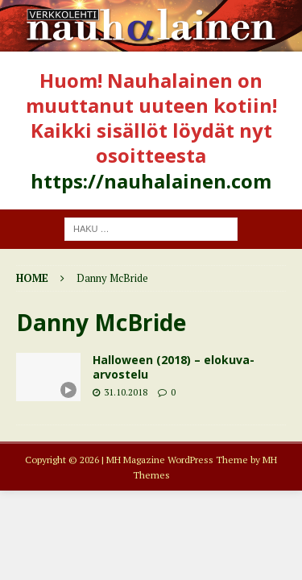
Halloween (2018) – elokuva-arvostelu (173, 367)
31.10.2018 (125, 392)
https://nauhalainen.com (151, 181)
